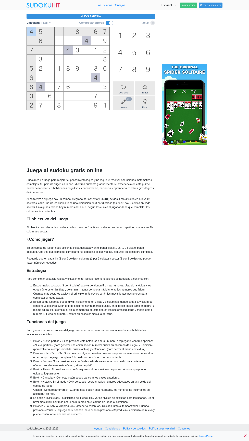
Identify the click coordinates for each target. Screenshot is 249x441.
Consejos (119, 5)
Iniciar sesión (188, 5)
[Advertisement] (91, 140)
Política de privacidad (162, 428)
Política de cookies (134, 428)
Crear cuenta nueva (210, 5)
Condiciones (112, 428)
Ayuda (98, 428)
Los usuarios (104, 5)
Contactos (184, 428)
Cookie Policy (205, 436)
